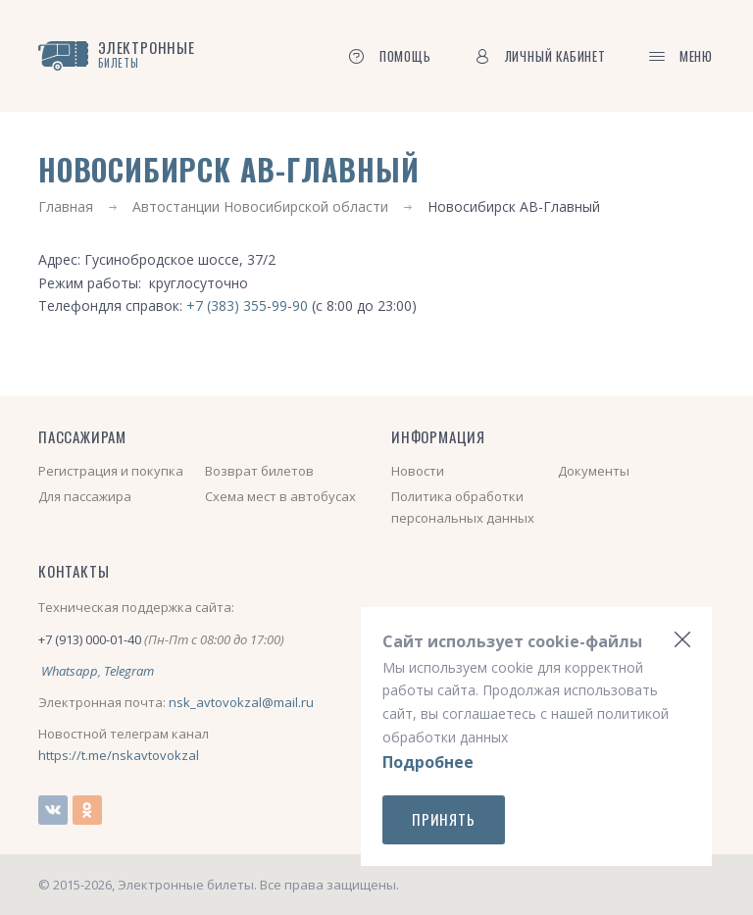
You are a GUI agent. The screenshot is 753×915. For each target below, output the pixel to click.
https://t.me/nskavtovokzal (118, 755)
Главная (65, 206)
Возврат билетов (259, 471)
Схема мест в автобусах (280, 496)
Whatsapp (69, 671)
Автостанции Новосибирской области (260, 206)
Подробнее (428, 762)
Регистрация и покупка (110, 471)
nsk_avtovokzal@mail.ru (241, 702)
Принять (444, 819)
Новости (417, 471)
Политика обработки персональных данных (462, 507)
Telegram (129, 671)
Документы (593, 471)
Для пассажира (84, 496)
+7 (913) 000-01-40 (89, 639)
